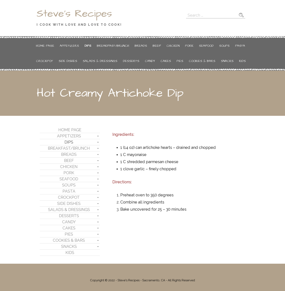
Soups (224, 46)
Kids (242, 61)
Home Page (45, 46)
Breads (141, 46)
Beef (157, 46)
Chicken (173, 46)
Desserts (131, 61)
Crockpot (44, 61)
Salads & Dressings (100, 61)
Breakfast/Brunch (113, 46)
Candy (150, 61)
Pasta (240, 46)
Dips (88, 46)
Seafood (206, 46)
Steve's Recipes (74, 14)
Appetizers (69, 46)
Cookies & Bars (202, 61)
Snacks (227, 61)
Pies (180, 61)
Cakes (166, 61)
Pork (189, 46)
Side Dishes (68, 61)
